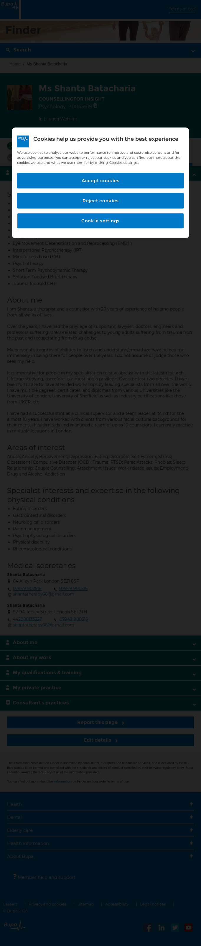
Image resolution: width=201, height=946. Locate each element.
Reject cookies (101, 201)
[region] (100, 182)
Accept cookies (101, 181)
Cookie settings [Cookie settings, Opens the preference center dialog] (100, 221)
